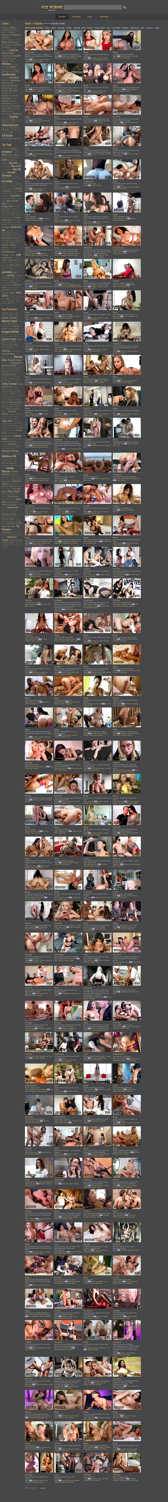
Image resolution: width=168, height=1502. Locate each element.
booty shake (12, 178)
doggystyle (7, 206)
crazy (32, 513)
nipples (11, 263)
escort (68, 93)
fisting (123, 480)
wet (17, 301)
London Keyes (7, 446)
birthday (133, 1416)
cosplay (47, 574)
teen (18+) (31, 1386)
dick (4, 203)
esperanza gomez (127, 735)
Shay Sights (11, 517)
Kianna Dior (11, 430)
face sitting (6, 213)
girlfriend (5, 224)
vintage (4, 301)
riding (12, 278)
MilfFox (16, 88)
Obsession (5, 479)
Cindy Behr (16, 381)
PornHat (6, 98)
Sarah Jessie (12, 502)
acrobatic (32, 766)
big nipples (31, 1091)
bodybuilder (37, 445)
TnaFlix (13, 116)
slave (121, 189)
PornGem (14, 96)
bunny (27, 1220)
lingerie (5, 247)
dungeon (34, 447)
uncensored (15, 299)
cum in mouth (7, 193)
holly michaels (71, 286)
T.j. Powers (11, 528)
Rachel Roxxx (14, 484)
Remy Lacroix (7, 489)
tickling (137, 1250)
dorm (64, 416)
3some (14, 149)
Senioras (16, 106)
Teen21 (5, 117)
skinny (4, 285)
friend (19, 220)
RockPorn (6, 106)
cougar (4, 188)
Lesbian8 (14, 77)
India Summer (15, 402)
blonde (11, 172)
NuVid (5, 90)
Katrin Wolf (12, 428)
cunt (14, 198)
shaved (13, 282)
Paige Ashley (15, 479)
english (63, 157)
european (5, 211)
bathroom (101, 255)
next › (43, 1488)
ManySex (15, 80)
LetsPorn (6, 80)
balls (67, 609)
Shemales (104, 17)
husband (13, 235)
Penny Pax (6, 481)
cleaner (76, 609)
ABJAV (4, 32)
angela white (126, 604)
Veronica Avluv (8, 543)
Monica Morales (9, 463)
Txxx (12, 119)
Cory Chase (9, 383)
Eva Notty (19, 395)
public (4, 275)
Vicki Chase (15, 545)
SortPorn (16, 114)
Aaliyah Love (7, 313)
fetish (17, 217)
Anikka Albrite (13, 336)
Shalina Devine (9, 514)
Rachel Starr (7, 486)
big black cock (96, 672)
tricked (34, 1030)
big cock (16, 165)
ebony (14, 209)
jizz (3, 240)
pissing (11, 269)
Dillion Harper (7, 391)
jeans (136, 154)
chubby (11, 184)
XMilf (19, 130)
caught (41, 737)
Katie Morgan (12, 426)
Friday (15, 398)
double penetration (63, 482)
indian (20, 235)
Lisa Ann (12, 444)
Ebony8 (13, 47)
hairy (21, 224)
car (134, 927)
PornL (5, 101)
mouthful (57, 995)
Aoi (8, 342)
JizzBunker (9, 74)
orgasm (17, 265)
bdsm (15, 160)
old (7, 265)
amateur (7, 151)
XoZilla (4, 133)
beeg (47, 28)
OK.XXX (13, 90)
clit (48, 543)
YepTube (17, 138)
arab (83, 28)
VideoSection (10, 125)
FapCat (13, 50)
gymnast (116, 1451)
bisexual (94, 768)
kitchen (78, 449)
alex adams (121, 770)
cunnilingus (6, 198)
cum (20, 191)
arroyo (60, 349)
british (20, 178)
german (18, 222)
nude (17, 263)
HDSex (6, 63)
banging (46, 218)
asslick (40, 897)
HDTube (15, 64)
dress (99, 445)
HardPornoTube (9, 58)
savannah (91, 288)
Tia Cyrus (16, 532)
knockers (5, 242)
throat (11, 296)
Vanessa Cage (15, 540)
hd (3, 230)
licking (13, 245)
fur (99, 1121)
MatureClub (7, 83)
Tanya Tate (16, 530)
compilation (12, 186)
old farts (79, 286)
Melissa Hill (9, 456)
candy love (87, 122)
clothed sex (93, 382)
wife (8, 303)
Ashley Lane (10, 348)
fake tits (19, 213)
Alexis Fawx (9, 321)
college (4, 186)
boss (128, 1026)
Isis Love (5, 405)
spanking (10, 287)
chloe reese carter (131, 803)
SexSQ (16, 109)
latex (98, 1187)
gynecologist (125, 992)
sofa (114, 897)
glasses (119, 58)
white (4, 303)
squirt (16, 287)
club (94, 543)
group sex (14, 224)
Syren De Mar (8, 526)
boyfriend (105, 222)
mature (5, 255)
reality (18, 275)
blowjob (6, 175)
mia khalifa (116, 28)
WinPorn (5, 130)
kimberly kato (101, 1058)
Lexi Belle (19, 439)
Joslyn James (12, 418)
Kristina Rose (12, 433)
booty (4, 178)
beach (98, 478)
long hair (12, 247)
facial (13, 213)
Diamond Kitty (14, 389)
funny (4, 222)
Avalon (10, 357)
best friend (66, 56)
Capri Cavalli (7, 370)
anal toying (132, 478)
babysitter (66, 993)
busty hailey (87, 224)
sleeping (77, 28)
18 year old (6, 149)
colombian (116, 91)
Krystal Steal (7, 436)
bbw (10, 160)
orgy (3, 267)
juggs (7, 240)
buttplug (44, 1091)
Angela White (10, 331)
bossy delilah (135, 1026)
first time (64, 1318)
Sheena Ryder (8, 519)
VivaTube (13, 128)
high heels (9, 231)
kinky (12, 240)
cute (3, 201)
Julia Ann (7, 421)
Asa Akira (13, 344)
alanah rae (120, 1215)
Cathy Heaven (15, 372)
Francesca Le (7, 398)
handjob (5, 227)
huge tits (5, 235)
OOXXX (5, 93)
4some (31, 318)
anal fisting (124, 478)
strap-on (120, 866)
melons (12, 255)
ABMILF (12, 32)
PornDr (5, 95)
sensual (27, 1287)
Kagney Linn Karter (9, 423)
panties (15, 267)
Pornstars (76, 17)
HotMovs (15, 69)
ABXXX (5, 35)
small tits (16, 285)
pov (15, 272)
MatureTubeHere (10, 85)
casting (15, 181)
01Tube (5, 28)
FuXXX (17, 55)
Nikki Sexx (5, 477)
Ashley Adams (7, 346)
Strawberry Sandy (14, 523)
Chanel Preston (9, 374)
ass (15, 154)
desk (118, 735)
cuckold (14, 191)
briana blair (136, 670)
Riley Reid (13, 491)
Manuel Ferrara (10, 451)
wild (13, 303)
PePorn (12, 93)
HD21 (11, 61)
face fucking (14, 211)
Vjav (20, 128)
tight (16, 296)
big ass (13, 162)
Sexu (4, 111)
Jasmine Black (15, 405)
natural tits (12, 260)
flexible (124, 286)
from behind (73, 543)
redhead (5, 278)
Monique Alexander (9, 465)
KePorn (5, 78)
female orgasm (98, 1030)
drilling (98, 897)
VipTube (5, 128)
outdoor (9, 267)
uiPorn (4, 122)
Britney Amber (9, 365)
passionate (33, 122)
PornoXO (6, 103)
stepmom (149, 28)
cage (127, 1353)
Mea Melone (17, 454)
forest (27, 384)
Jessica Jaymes (15, 414)
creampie (6, 191)
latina (12, 242)
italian (56, 1218)
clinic (135, 252)
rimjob (18, 278)
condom (76, 253)
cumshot (15, 195)
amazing (39, 766)
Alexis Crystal (9, 318)
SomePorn (6, 114)
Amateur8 (15, 35)
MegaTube (7, 88)
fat (9, 215)
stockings (6, 290)
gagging (115, 1355)
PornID (14, 98)
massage (5, 249)
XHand (13, 130)
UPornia (12, 122)
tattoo (12, 292)
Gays (90, 17)
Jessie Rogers (7, 416)
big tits (17, 169)
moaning (16, 258)
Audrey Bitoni (15, 351)
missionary (7, 257)
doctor (120, 253)
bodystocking (33, 1417)
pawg (46, 255)
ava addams (121, 1479)
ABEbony (15, 30)
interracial (6, 238)
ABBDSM (6, 30)
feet (12, 215)
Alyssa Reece (7, 326)
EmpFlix (5, 50)
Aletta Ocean (13, 315)
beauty (5, 163)
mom (4, 260)
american (16, 152)
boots (62, 704)
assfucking (14, 157)
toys (8, 298)
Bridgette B (16, 363)
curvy (19, 198)
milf (18, 254)
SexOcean (7, 108)
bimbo (86, 1318)
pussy (10, 275)
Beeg (4, 42)
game (70, 1318)
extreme (91, 60)
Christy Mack (6, 381)
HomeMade (6, 69)
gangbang (10, 222)
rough (11, 280)
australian (47, 1314)
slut (9, 285)
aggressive (62, 1252)
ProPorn (15, 104)
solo (4, 287)
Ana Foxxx (14, 329)
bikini (40, 121)
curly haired (70, 641)
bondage (15, 176)
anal (4, 154)
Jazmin (4, 412)
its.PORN (14, 72)
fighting (123, 705)
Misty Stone (12, 461)
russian (17, 280)
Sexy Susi (12, 512)
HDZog (5, 67)
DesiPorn (17, 45)
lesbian (5, 245)
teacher (90, 28)
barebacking (58, 1349)
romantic (5, 280)
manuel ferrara (131, 1451)
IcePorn (5, 71)
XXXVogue (7, 138)
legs (17, 242)
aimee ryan (102, 1348)
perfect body (93, 735)
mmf (127, 1217)
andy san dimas (70, 639)
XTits (10, 132)
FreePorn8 (7, 56)
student (93, 93)
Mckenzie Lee (7, 454)
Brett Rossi (6, 363)
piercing (4, 269)
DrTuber (6, 47)
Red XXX (17, 486)
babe (4, 159)
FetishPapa (8, 53)
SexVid (10, 111)
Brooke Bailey (14, 368)
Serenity (5, 512)
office (157, 28)
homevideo (6, 233)
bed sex (127, 122)
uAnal (18, 120)
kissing (18, 240)
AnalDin (5, 37)
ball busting (43, 927)
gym (129, 286)
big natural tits (7, 169)
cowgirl (18, 188)
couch (86, 1091)
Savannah (12, 507)
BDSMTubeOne (8, 40)
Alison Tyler (12, 324)
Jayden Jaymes (13, 409)
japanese (16, 238)
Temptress (7, 532)
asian (10, 155)
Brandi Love (14, 360)
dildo (9, 204)
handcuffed (41, 447)
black (4, 173)
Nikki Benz (15, 474)
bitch (85, 480)
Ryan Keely (13, 496)
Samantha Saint (8, 499)
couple (11, 188)
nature (20, 260)
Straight (62, 17)
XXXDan (7, 135)
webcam (11, 301)
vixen (125, 897)
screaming (5, 282)
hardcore (15, 227)
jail (128, 416)
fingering (6, 220)
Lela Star (11, 439)
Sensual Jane (14, 510)
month (54, 23)
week (62, 23)
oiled (3, 265)
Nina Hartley (14, 477)
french (13, 220)
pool (39, 122)
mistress (134, 896)
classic (69, 576)
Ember (13, 393)
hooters (15, 233)
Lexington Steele (9, 441)
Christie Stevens (14, 379)
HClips (5, 61)
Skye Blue (11, 521)
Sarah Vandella (9, 504)
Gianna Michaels (8, 400)
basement (98, 1250)
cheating (5, 184)
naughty (5, 263)
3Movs (12, 27)
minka (62, 1451)
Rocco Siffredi (7, 494)
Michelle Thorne (7, 459)
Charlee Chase (7, 377)
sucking (5, 293)
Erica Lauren (9, 395)
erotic (115, 318)
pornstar (7, 272)
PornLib (12, 101)
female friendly (41, 674)
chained (27, 447)
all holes (90, 997)
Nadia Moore (8, 469)
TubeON (5, 120)
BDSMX (18, 40)
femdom (11, 218)
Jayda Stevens (8, 407)
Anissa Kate (9, 339)
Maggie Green (10, 449)
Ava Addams (8, 353)
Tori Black (14, 535)
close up (18, 184)
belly (71, 609)
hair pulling (98, 60)
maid (56, 450)
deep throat (12, 201)
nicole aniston (100, 28)
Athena (6, 351)
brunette (7, 181)
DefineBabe (7, 45)
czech (75, 1316)
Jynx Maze (17, 421)
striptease (15, 290)
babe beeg (134, 28)
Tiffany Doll (6, 535)
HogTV (12, 67)
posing (100, 735)
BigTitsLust (13, 42)
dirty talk (57, 157)
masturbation (8, 252)
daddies (27, 1253)
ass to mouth (121, 285)
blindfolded (75, 672)
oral (11, 265)
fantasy (4, 215)
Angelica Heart (7, 334)
